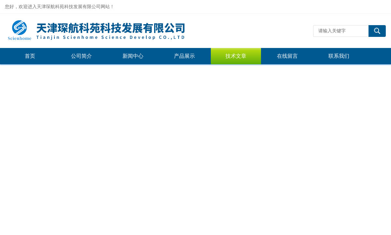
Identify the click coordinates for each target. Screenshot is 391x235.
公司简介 (81, 56)
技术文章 (235, 56)
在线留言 (287, 56)
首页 (30, 56)
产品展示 (184, 56)
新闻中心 (133, 56)
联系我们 (338, 56)
